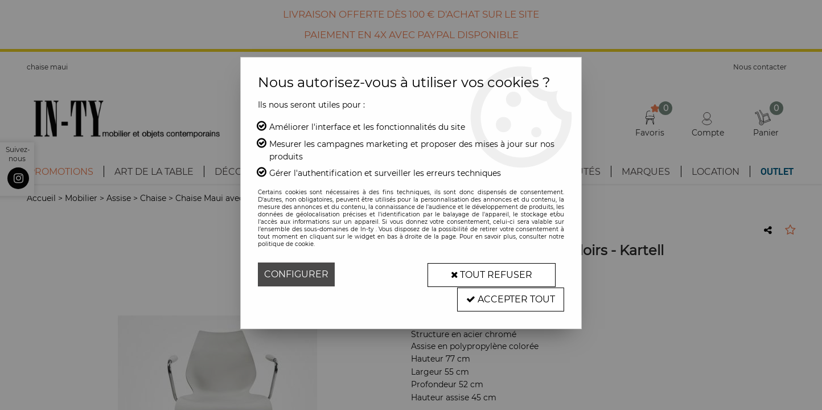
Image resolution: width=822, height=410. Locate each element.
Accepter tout (510, 298)
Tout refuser (491, 274)
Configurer (296, 274)
